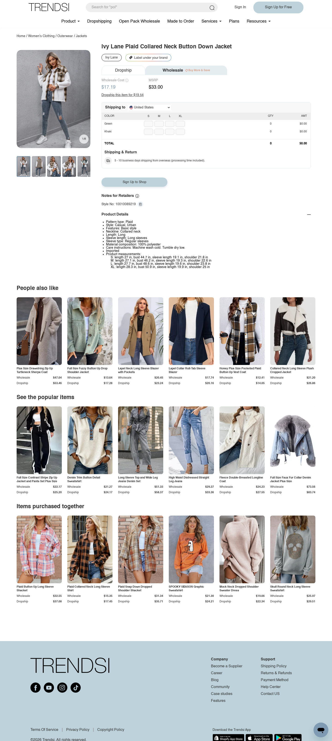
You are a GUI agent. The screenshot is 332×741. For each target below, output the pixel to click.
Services (209, 21)
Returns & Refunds (276, 673)
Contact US (270, 694)
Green (108, 124)
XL (180, 116)
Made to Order (180, 21)
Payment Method (274, 680)
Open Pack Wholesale (139, 21)
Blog (215, 680)
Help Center (271, 687)
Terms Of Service (44, 730)
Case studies (221, 694)
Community (220, 687)
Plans (234, 21)
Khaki (108, 131)
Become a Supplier (226, 666)
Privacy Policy (77, 730)
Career (216, 673)
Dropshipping (99, 21)
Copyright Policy (110, 730)
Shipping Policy (274, 666)
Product (68, 21)
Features (218, 701)
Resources (257, 21)
